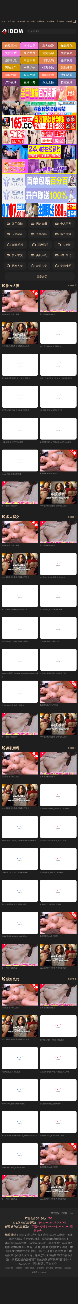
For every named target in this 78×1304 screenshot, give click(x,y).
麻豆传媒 (63, 235)
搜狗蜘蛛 (23, 1277)
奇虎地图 (36, 1277)
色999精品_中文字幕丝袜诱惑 (58, 611)
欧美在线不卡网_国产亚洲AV (57, 908)
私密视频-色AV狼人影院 (16, 315)
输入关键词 (39, 31)
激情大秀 (29, 47)
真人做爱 (48, 47)
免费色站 (48, 54)
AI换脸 (64, 246)
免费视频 (67, 54)
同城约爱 (11, 76)
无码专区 (39, 235)
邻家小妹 (48, 69)
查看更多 (69, 286)
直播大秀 (29, 83)
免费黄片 (29, 54)
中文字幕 (50, 21)
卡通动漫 (66, 21)
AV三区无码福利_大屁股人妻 (57, 347)
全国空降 (29, 76)
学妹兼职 (48, 76)
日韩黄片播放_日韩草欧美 (55, 644)
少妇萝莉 (67, 76)
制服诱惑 (15, 246)
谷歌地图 (57, 1273)
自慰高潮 (11, 47)
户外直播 (11, 83)
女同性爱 (63, 267)
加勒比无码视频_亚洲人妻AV (57, 1108)
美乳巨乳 (39, 256)
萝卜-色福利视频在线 (52, 315)
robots (61, 1277)
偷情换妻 (67, 61)
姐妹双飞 (67, 47)
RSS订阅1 (11, 1273)
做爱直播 (48, 83)
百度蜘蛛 (25, 1273)
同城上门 (11, 69)
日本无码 (48, 61)
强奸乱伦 (11, 61)
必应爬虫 (49, 1277)
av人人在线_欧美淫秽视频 (17, 476)
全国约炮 (29, 69)
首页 (5, 21)
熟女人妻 (15, 267)
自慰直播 (67, 83)
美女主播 (34, 21)
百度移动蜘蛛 (41, 1273)
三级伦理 (40, 246)
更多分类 (39, 277)
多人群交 (15, 256)
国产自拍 (17, 21)
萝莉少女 (39, 267)
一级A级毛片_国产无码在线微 (19, 443)
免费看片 (11, 54)
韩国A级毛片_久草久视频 (17, 1076)
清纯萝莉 (67, 69)
